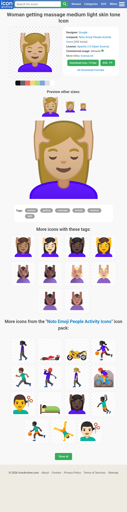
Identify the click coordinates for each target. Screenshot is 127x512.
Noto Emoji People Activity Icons (79, 321)
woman (31, 210)
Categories (91, 4)
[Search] (64, 4)
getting (46, 210)
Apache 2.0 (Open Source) (93, 46)
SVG (103, 4)
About (45, 472)
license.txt (87, 55)
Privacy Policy (72, 472)
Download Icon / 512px (83, 62)
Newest (76, 4)
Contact (56, 472)
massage (63, 210)
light (29, 216)
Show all (63, 456)
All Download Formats (90, 70)
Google (83, 32)
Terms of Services (94, 472)
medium (94, 210)
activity (79, 210)
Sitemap (113, 472)
